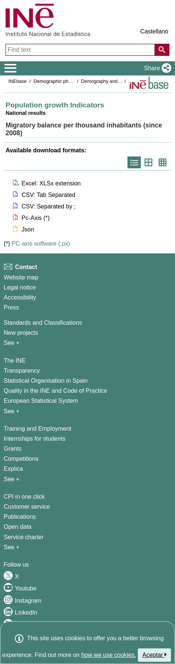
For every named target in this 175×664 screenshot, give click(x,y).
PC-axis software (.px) (41, 243)
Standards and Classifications (43, 323)
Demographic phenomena (60, 81)
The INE (15, 360)
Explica (13, 469)
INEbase (18, 81)
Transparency (22, 370)
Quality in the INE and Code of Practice (55, 391)
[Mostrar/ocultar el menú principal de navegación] (10, 68)
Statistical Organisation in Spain (46, 381)
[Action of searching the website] (162, 50)
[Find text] (81, 50)
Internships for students (34, 438)
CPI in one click (24, 496)
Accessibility (20, 297)
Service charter (24, 537)
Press (11, 307)
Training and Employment (37, 428)
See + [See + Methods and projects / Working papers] (11, 343)
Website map (21, 277)
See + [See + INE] (11, 411)
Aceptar (154, 654)
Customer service (27, 506)
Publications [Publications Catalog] (20, 517)
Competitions (21, 459)
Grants (13, 449)
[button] (156, 68)
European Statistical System (41, 401)
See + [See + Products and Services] (11, 547)
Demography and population (111, 81)
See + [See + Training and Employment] (11, 479)
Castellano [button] (154, 31)
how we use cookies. (108, 655)
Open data (18, 527)
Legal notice (20, 287)
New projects (21, 333)
